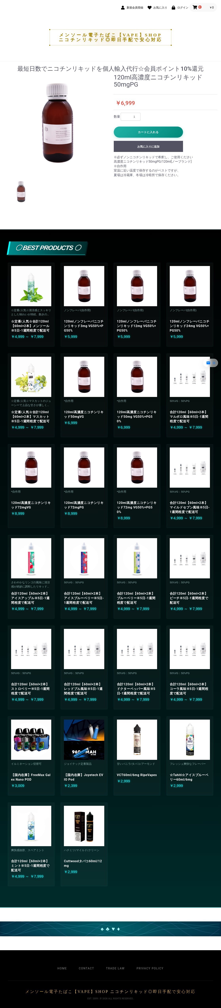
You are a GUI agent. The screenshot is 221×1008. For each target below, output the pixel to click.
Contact (86, 968)
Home (62, 968)
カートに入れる (148, 132)
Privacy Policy (150, 968)
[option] (57, 123)
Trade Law (115, 968)
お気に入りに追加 (148, 146)
